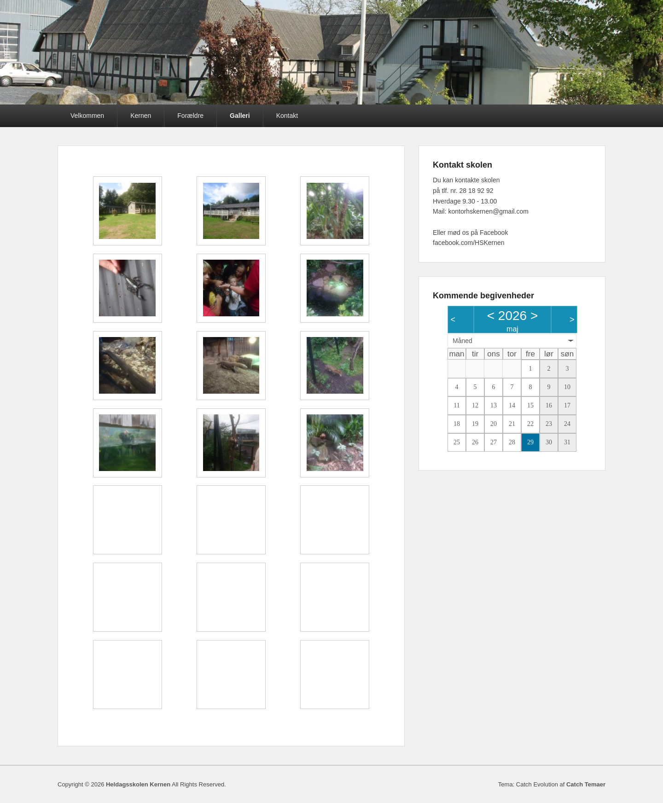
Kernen (140, 115)
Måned (462, 340)
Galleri (240, 115)
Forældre (190, 115)
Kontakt (287, 115)
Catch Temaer (585, 784)
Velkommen (87, 115)
